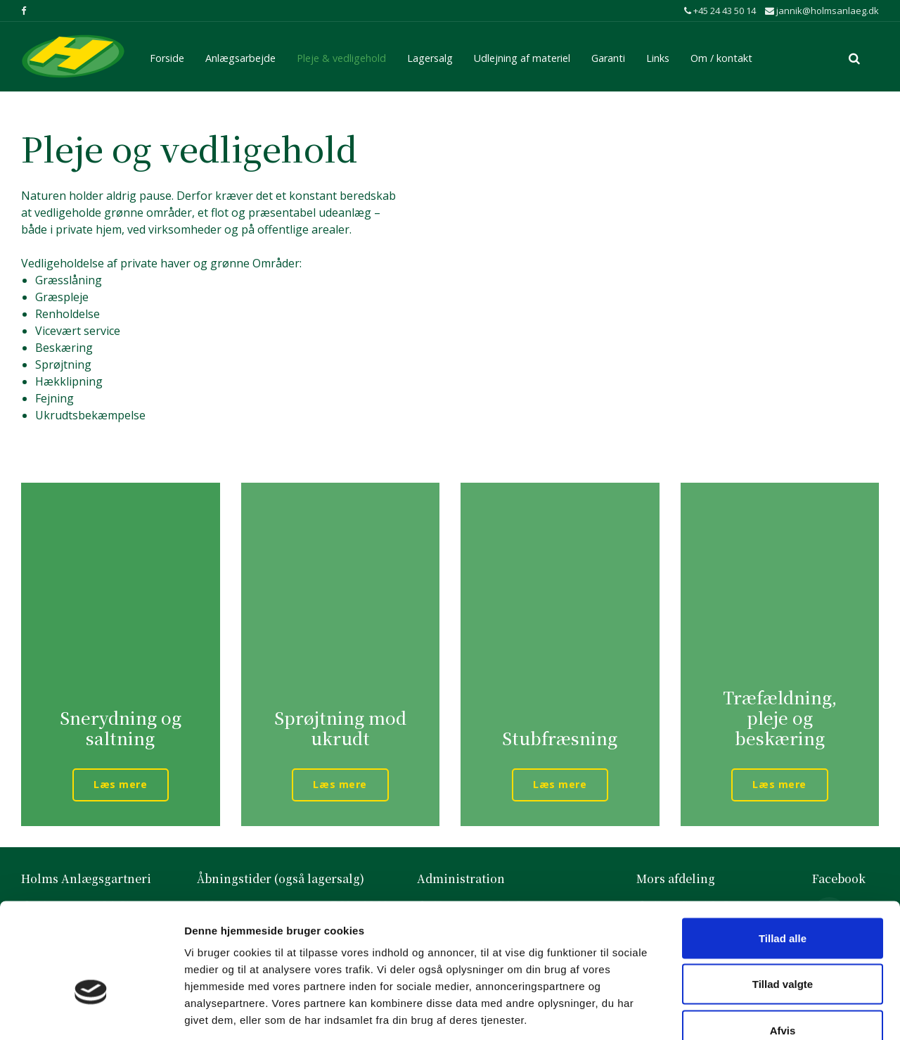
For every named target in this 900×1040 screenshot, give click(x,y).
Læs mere (121, 784)
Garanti (608, 56)
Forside (167, 56)
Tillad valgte (782, 902)
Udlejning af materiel (522, 56)
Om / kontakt (721, 56)
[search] (854, 56)
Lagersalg (430, 56)
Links (657, 56)
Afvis (783, 947)
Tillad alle (782, 855)
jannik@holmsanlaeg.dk (822, 10)
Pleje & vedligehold (341, 56)
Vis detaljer (740, 1012)
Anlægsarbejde (240, 56)
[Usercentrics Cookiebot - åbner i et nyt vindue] (91, 1012)
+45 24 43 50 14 (720, 10)
